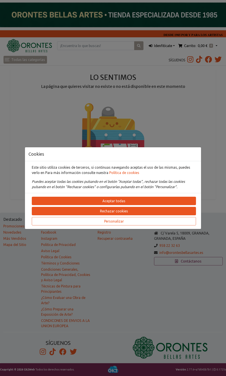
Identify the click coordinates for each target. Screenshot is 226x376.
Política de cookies (124, 173)
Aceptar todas (113, 201)
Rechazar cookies (114, 211)
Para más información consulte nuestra (77, 173)
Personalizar (114, 221)
